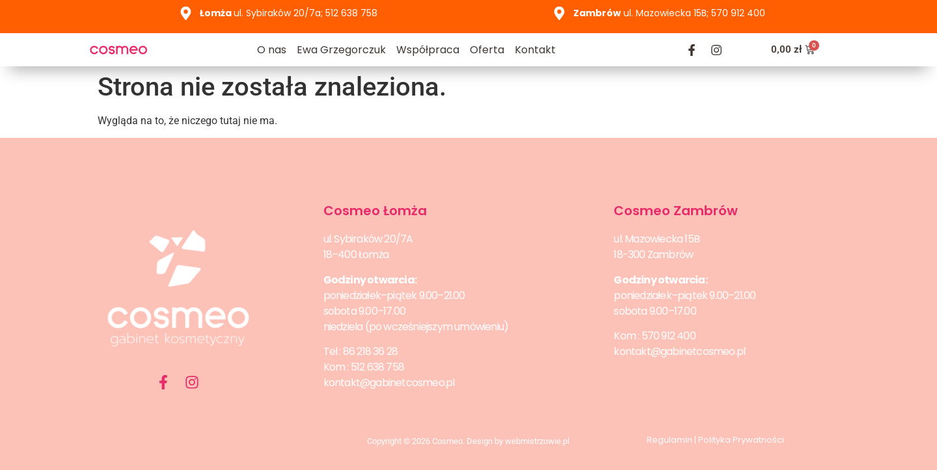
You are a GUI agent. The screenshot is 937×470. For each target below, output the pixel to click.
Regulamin (669, 440)
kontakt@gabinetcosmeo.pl (389, 382)
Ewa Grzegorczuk (341, 49)
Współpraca (427, 49)
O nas (271, 49)
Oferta (487, 49)
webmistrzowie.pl (537, 441)
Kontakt (535, 49)
